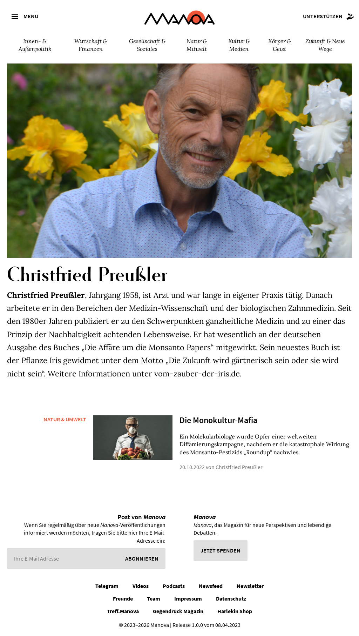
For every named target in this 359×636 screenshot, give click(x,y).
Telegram (106, 586)
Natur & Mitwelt (197, 45)
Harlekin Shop (234, 611)
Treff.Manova (123, 611)
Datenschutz (231, 598)
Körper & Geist (279, 45)
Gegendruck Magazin (178, 611)
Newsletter (250, 586)
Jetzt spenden (221, 550)
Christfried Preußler (239, 466)
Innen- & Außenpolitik (35, 45)
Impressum (188, 598)
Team (153, 598)
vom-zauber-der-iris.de (197, 374)
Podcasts (174, 586)
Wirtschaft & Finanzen (90, 45)
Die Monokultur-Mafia (218, 420)
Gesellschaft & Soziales (147, 45)
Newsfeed (211, 586)
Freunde (123, 598)
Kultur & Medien (239, 45)
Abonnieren (141, 558)
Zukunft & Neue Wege (325, 45)
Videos (141, 586)
